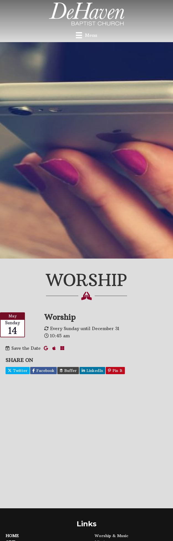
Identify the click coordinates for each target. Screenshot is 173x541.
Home (12, 535)
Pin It (115, 370)
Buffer (68, 370)
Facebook (43, 370)
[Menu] (86, 35)
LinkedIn (92, 370)
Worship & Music (111, 535)
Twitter (17, 370)
